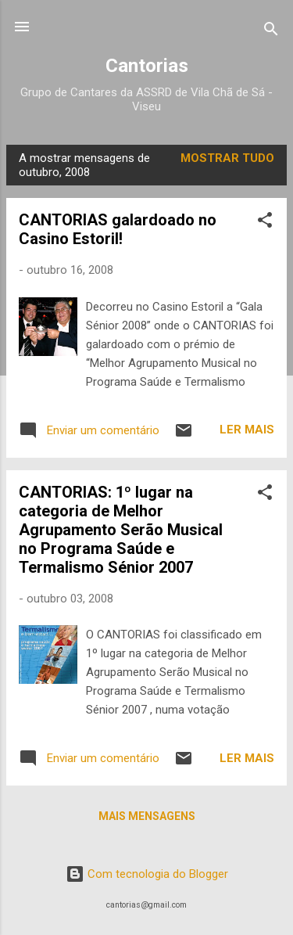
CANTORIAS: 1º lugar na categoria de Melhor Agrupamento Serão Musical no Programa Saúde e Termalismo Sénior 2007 (121, 530)
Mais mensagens (146, 816)
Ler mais (247, 430)
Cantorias (146, 66)
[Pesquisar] (271, 32)
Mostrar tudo (227, 158)
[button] (264, 222)
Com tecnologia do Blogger (147, 874)
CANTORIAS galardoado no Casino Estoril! (117, 229)
